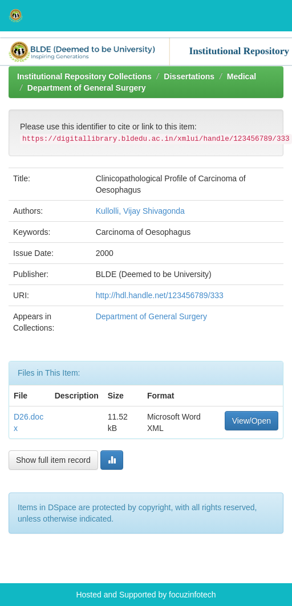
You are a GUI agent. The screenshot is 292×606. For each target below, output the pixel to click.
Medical (241, 76)
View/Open (251, 420)
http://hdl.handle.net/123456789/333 (160, 295)
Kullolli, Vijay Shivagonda (140, 210)
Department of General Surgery (86, 87)
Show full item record (53, 460)
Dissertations (189, 76)
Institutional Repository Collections (84, 76)
